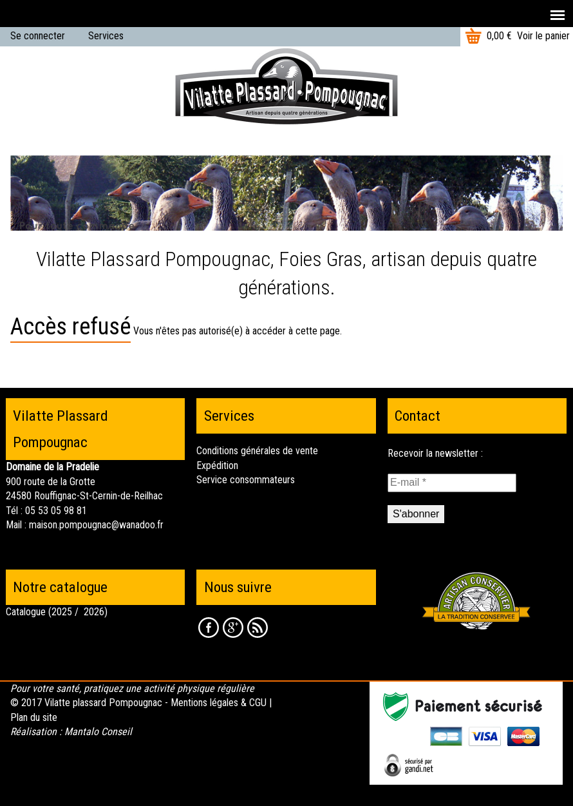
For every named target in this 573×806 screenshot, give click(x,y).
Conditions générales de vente (257, 451)
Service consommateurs (245, 480)
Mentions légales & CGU (219, 702)
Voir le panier (543, 36)
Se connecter (37, 36)
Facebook (208, 627)
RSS (257, 627)
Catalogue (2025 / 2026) (57, 612)
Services (106, 36)
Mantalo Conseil (98, 731)
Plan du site (33, 717)
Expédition (217, 465)
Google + (233, 627)
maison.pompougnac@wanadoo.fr (96, 525)
